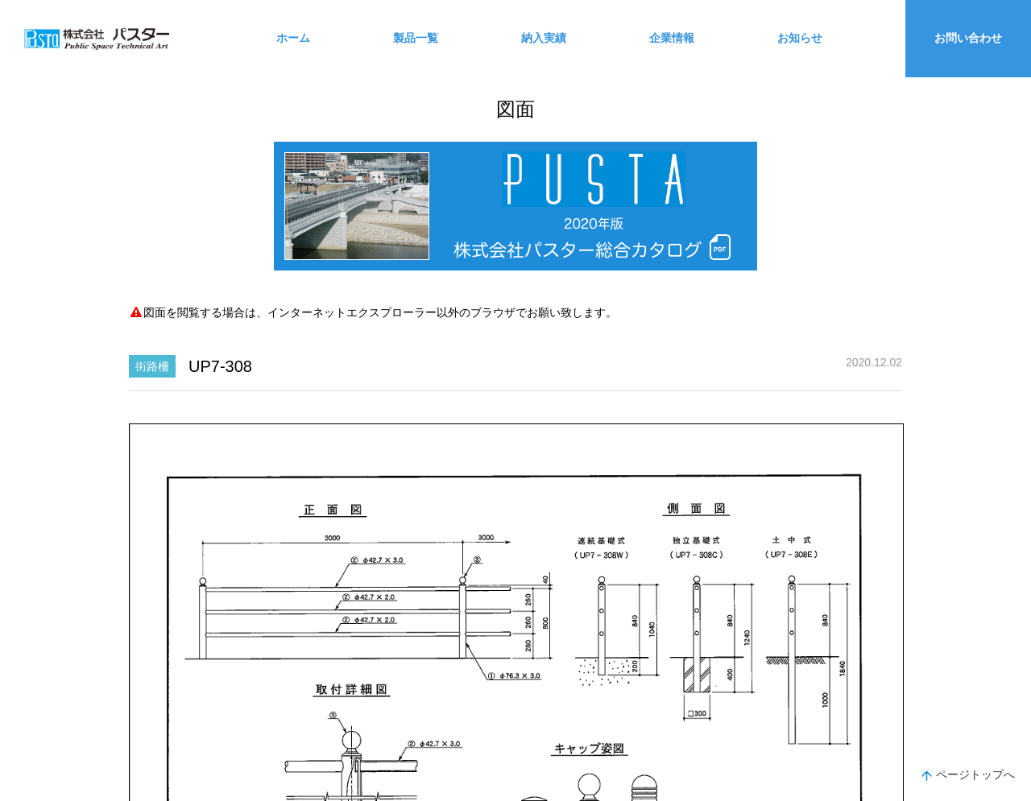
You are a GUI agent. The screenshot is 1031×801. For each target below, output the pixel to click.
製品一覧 (415, 37)
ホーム (293, 37)
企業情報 (671, 37)
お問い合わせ (968, 37)
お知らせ (799, 37)
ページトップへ (968, 776)
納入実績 (543, 37)
